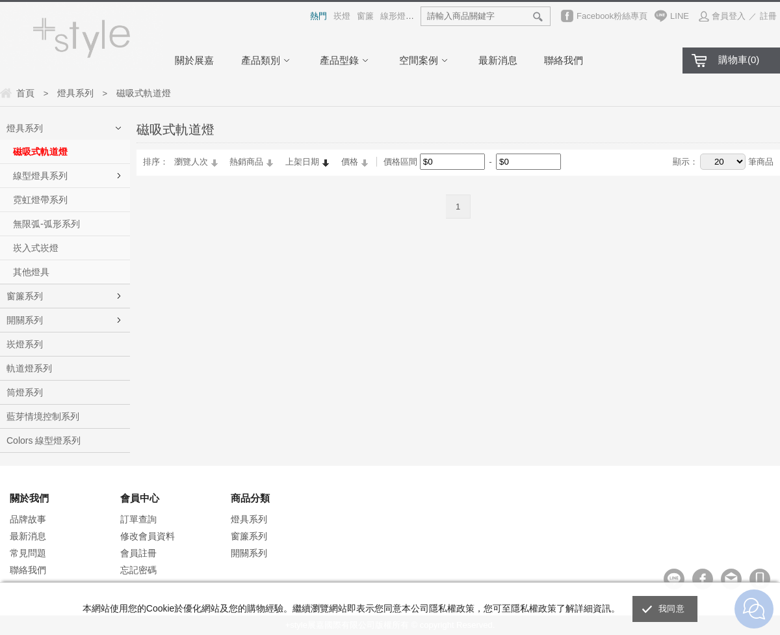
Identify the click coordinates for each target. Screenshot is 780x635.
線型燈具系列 (40, 175)
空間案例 (425, 60)
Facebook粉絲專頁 (612, 16)
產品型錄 (346, 60)
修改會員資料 (147, 536)
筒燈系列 (24, 392)
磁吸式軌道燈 (40, 151)
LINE (679, 16)
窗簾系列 (24, 296)
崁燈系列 (24, 344)
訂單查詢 (138, 519)
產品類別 (267, 60)
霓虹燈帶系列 (40, 200)
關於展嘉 (194, 60)
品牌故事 (28, 519)
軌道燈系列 (29, 368)
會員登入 (729, 16)
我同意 (671, 609)
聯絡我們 (563, 60)
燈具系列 (24, 128)
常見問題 (28, 553)
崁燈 (341, 16)
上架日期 (302, 162)
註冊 (768, 16)
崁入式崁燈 (35, 248)
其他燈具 (31, 272)
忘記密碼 (138, 570)
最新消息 (497, 60)
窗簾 (365, 16)
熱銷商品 (246, 162)
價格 (349, 162)
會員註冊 (138, 553)
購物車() (738, 59)
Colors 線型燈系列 (43, 440)
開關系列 (24, 320)
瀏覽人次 (191, 162)
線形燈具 (397, 16)
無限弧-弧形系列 (46, 224)
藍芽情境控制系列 (42, 416)
